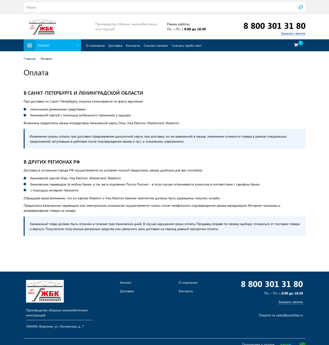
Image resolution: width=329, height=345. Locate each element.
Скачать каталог (156, 45)
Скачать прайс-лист (187, 45)
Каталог (125, 282)
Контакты (133, 45)
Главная (30, 58)
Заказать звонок (293, 33)
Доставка (115, 45)
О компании (95, 45)
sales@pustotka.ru (289, 315)
